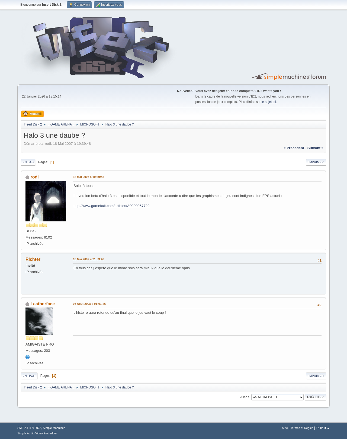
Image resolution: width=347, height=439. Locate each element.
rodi (34, 177)
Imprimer (316, 162)
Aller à (244, 397)
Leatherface (42, 304)
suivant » (315, 148)
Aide (285, 427)
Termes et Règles (301, 427)
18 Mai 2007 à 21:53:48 (88, 259)
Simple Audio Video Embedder (37, 433)
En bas (28, 162)
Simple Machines (54, 427)
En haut (29, 375)
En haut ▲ (323, 427)
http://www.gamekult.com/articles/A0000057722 (111, 206)
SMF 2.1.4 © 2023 (29, 427)
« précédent (294, 148)
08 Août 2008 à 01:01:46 (89, 303)
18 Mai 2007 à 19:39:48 (88, 176)
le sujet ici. (269, 102)
